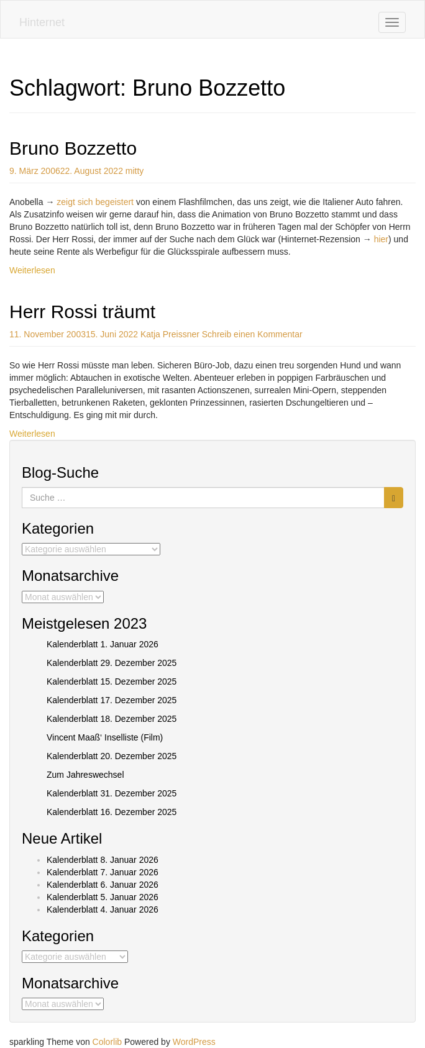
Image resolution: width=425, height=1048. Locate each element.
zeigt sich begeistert (95, 202)
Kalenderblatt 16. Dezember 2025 (111, 812)
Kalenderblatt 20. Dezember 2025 (111, 756)
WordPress (194, 1042)
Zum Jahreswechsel (85, 775)
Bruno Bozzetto (73, 148)
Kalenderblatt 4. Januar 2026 (102, 909)
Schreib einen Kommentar (252, 334)
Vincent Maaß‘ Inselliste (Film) (105, 737)
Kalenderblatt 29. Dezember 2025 (111, 663)
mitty (135, 171)
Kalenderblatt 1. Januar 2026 (102, 644)
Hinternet (42, 22)
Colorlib (107, 1042)
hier (381, 239)
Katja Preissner (169, 334)
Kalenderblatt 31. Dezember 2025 (111, 793)
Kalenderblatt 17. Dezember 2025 (111, 700)
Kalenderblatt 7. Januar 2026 (102, 872)
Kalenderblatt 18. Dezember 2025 (111, 719)
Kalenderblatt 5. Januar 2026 (102, 897)
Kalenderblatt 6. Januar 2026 (102, 885)
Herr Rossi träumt (82, 311)
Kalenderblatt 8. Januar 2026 (102, 860)
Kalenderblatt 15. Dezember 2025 (111, 681)
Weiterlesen (32, 270)
